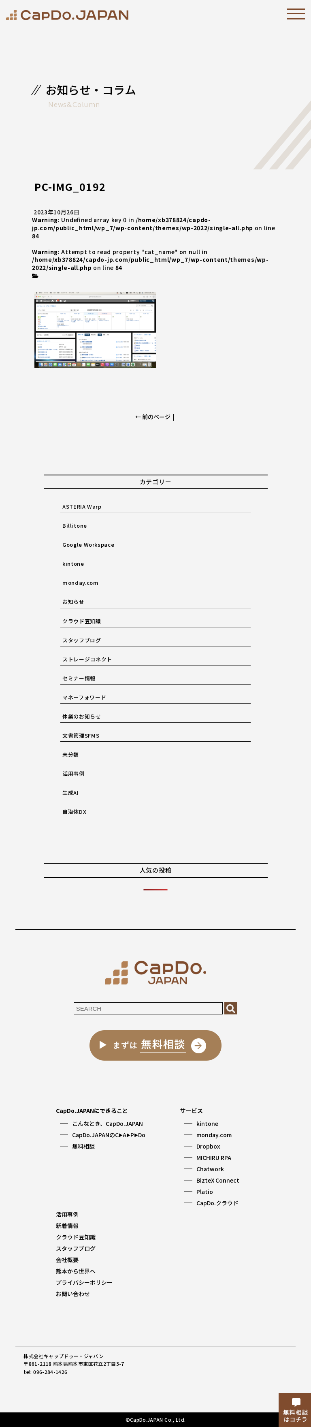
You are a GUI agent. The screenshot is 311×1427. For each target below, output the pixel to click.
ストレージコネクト (87, 659)
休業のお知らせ (81, 716)
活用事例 (73, 773)
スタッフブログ (81, 640)
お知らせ (73, 601)
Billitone (74, 525)
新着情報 (67, 1226)
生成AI (70, 792)
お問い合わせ (73, 1294)
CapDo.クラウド (217, 1203)
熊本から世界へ (76, 1271)
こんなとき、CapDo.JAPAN (107, 1123)
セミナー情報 (79, 678)
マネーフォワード (84, 697)
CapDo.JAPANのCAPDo (108, 1135)
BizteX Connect (217, 1180)
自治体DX (74, 811)
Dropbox (208, 1146)
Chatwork (210, 1169)
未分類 (70, 754)
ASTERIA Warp (82, 506)
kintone (73, 563)
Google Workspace (88, 544)
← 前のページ (152, 417)
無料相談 (83, 1146)
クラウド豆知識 (81, 621)
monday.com (80, 582)
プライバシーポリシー (84, 1282)
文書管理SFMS (80, 735)
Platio (204, 1191)
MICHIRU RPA (213, 1157)
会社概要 (67, 1260)
